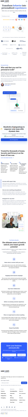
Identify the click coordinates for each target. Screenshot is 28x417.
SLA (25, 410)
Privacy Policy (16, 410)
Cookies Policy (21, 410)
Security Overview (10, 410)
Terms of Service (4, 410)
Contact (20, 402)
